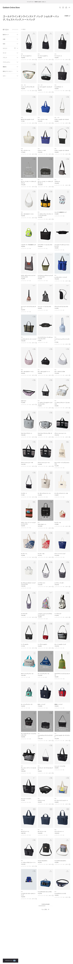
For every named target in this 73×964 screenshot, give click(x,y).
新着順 (66, 16)
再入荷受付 (29, 173)
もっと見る (45, 909)
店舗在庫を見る (29, 176)
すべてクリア (15, 29)
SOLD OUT (29, 168)
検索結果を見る (10, 960)
